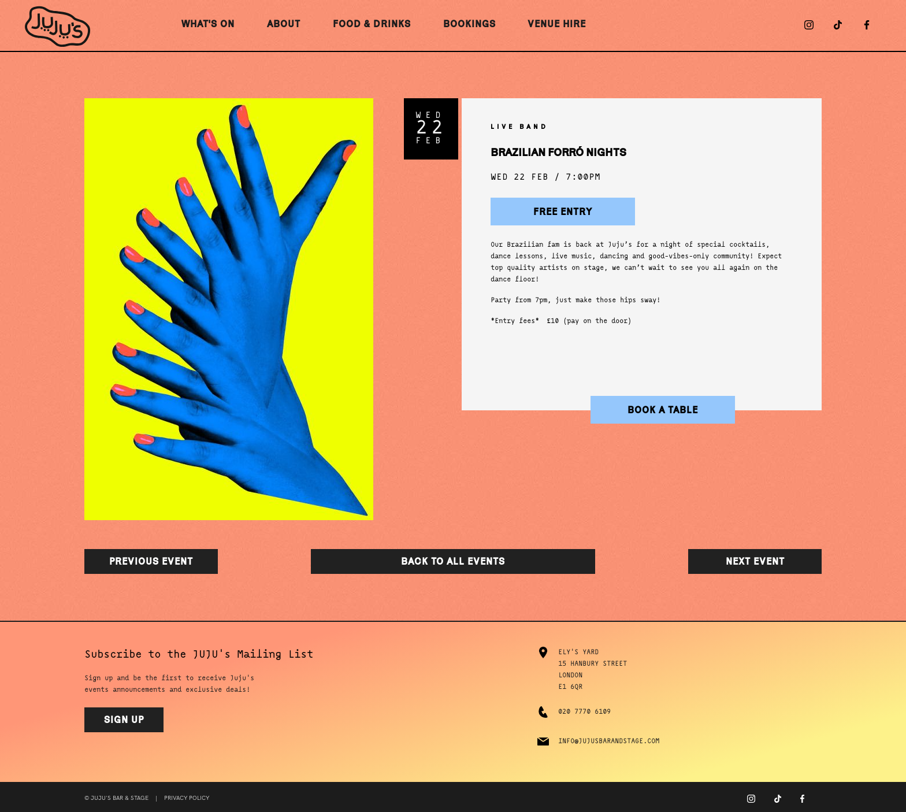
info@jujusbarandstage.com (608, 741)
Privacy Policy (186, 798)
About (283, 23)
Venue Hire (557, 23)
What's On (208, 23)
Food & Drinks (372, 23)
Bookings (469, 23)
